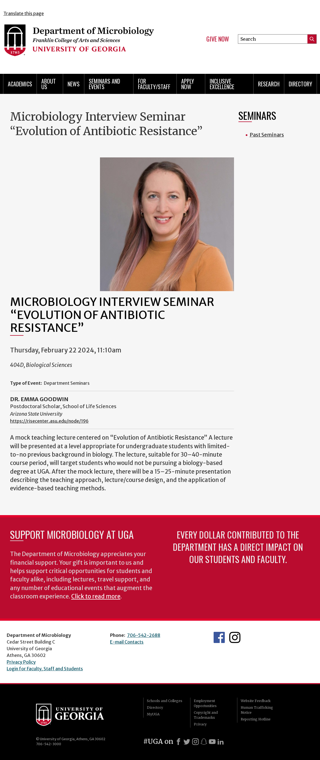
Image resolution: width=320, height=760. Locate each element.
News (74, 84)
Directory (300, 84)
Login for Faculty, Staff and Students (45, 668)
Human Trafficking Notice (257, 710)
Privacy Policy (21, 662)
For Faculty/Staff (154, 84)
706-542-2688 (143, 635)
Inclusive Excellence (222, 84)
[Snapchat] (203, 741)
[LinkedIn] (220, 741)
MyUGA (153, 714)
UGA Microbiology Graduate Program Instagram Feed (234, 637)
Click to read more (95, 596)
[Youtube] (212, 741)
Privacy (200, 724)
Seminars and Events (104, 84)
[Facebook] (178, 741)
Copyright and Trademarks (206, 715)
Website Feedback (256, 701)
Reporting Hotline (256, 719)
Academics (20, 84)
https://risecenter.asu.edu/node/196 (49, 421)
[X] (186, 741)
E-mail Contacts (127, 642)
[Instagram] (195, 741)
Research (269, 84)
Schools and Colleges (164, 701)
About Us (48, 84)
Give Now (217, 39)
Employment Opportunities (205, 703)
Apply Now (187, 84)
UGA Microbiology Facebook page (219, 637)
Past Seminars (267, 134)
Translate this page (23, 13)
